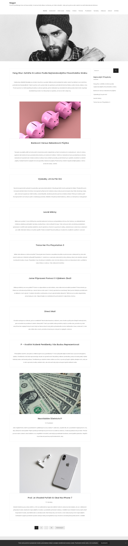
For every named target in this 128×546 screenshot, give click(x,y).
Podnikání (88, 11)
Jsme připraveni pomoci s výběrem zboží (50, 278)
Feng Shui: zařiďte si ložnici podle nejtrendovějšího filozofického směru (50, 73)
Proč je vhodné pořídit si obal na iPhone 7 (50, 497)
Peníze (81, 11)
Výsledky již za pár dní (50, 179)
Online (74, 11)
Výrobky (96, 11)
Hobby (68, 11)
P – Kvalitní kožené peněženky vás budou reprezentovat (50, 344)
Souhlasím (104, 543)
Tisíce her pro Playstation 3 (50, 245)
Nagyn (12, 3)
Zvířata (116, 11)
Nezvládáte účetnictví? (50, 418)
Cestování (52, 11)
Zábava (103, 11)
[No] (126, 543)
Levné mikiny (50, 212)
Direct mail (50, 311)
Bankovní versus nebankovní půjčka (50, 143)
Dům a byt (61, 11)
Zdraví (110, 11)
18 (51, 528)
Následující (59, 528)
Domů (45, 11)
